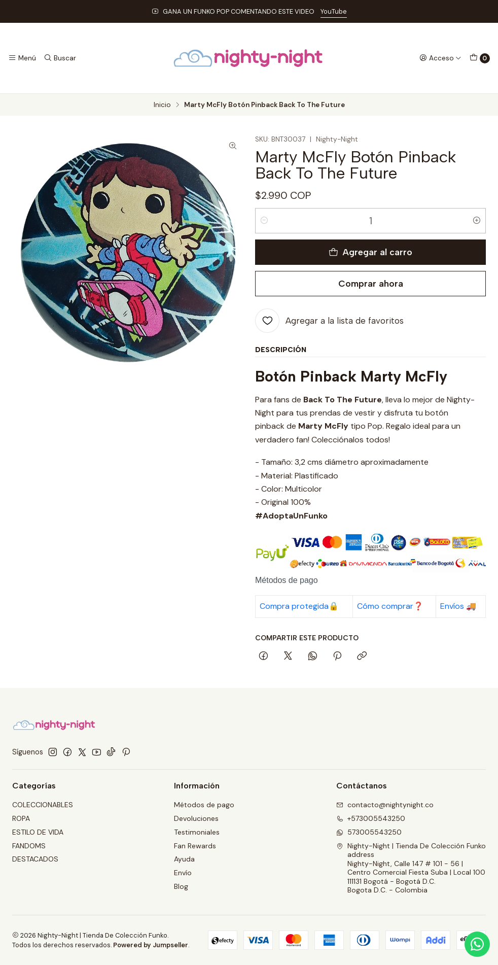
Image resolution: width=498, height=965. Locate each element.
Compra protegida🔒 (299, 606)
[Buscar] (59, 58)
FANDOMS (29, 845)
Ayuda (184, 859)
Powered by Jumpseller (150, 945)
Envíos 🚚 (458, 606)
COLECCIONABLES (42, 804)
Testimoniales (197, 832)
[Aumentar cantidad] (476, 221)
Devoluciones (196, 818)
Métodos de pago (204, 804)
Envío (183, 872)
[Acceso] (440, 58)
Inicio (162, 105)
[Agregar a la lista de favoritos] (329, 320)
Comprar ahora (370, 283)
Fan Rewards (195, 845)
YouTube (334, 11)
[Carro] (480, 58)
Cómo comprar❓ (390, 606)
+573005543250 (370, 818)
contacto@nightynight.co (385, 804)
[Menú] (22, 58)
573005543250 (369, 832)
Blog (181, 886)
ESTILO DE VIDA (37, 832)
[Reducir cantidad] (264, 221)
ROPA (21, 818)
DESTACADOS (35, 859)
